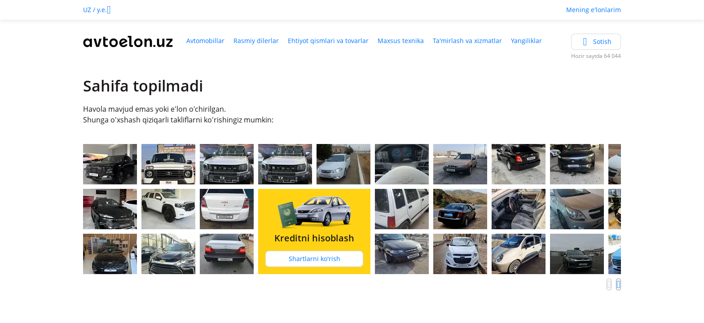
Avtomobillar (205, 40)
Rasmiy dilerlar (256, 40)
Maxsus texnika (401, 40)
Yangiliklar (526, 40)
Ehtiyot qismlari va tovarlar (328, 40)
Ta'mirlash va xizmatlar (467, 40)
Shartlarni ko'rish (314, 258)
